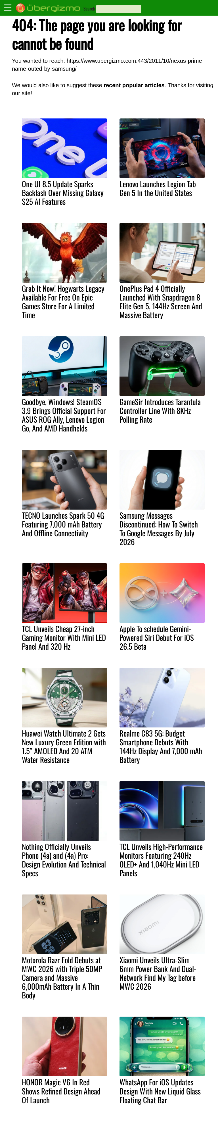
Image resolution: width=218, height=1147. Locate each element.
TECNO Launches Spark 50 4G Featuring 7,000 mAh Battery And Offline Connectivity (63, 524)
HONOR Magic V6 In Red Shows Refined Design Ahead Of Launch (61, 1090)
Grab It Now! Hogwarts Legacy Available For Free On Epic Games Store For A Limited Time (63, 301)
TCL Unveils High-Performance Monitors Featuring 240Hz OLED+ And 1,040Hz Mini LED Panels (161, 860)
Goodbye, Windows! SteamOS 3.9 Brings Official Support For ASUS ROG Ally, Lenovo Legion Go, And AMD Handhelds (64, 415)
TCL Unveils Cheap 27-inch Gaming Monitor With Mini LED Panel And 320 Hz (64, 637)
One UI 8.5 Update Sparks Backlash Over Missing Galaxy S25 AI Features (63, 192)
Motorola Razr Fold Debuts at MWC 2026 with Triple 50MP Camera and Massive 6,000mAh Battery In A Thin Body (62, 977)
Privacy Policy (154, 1140)
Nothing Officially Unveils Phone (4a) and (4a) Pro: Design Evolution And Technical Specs (64, 860)
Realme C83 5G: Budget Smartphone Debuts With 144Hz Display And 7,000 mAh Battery (161, 746)
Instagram (186, 1133)
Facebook (186, 1140)
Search (89, 8)
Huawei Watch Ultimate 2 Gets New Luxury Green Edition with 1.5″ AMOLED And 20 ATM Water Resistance (64, 746)
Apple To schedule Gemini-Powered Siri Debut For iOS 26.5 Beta (157, 637)
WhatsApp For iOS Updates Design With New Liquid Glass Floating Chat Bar (160, 1090)
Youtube (184, 1127)
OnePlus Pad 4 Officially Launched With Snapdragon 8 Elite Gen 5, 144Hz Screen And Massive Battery (161, 301)
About (146, 1127)
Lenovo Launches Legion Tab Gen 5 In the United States (158, 188)
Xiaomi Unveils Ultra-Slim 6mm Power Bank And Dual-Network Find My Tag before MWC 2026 (158, 973)
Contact (148, 1133)
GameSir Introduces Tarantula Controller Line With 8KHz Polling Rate (160, 410)
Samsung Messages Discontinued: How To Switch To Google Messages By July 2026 (159, 528)
